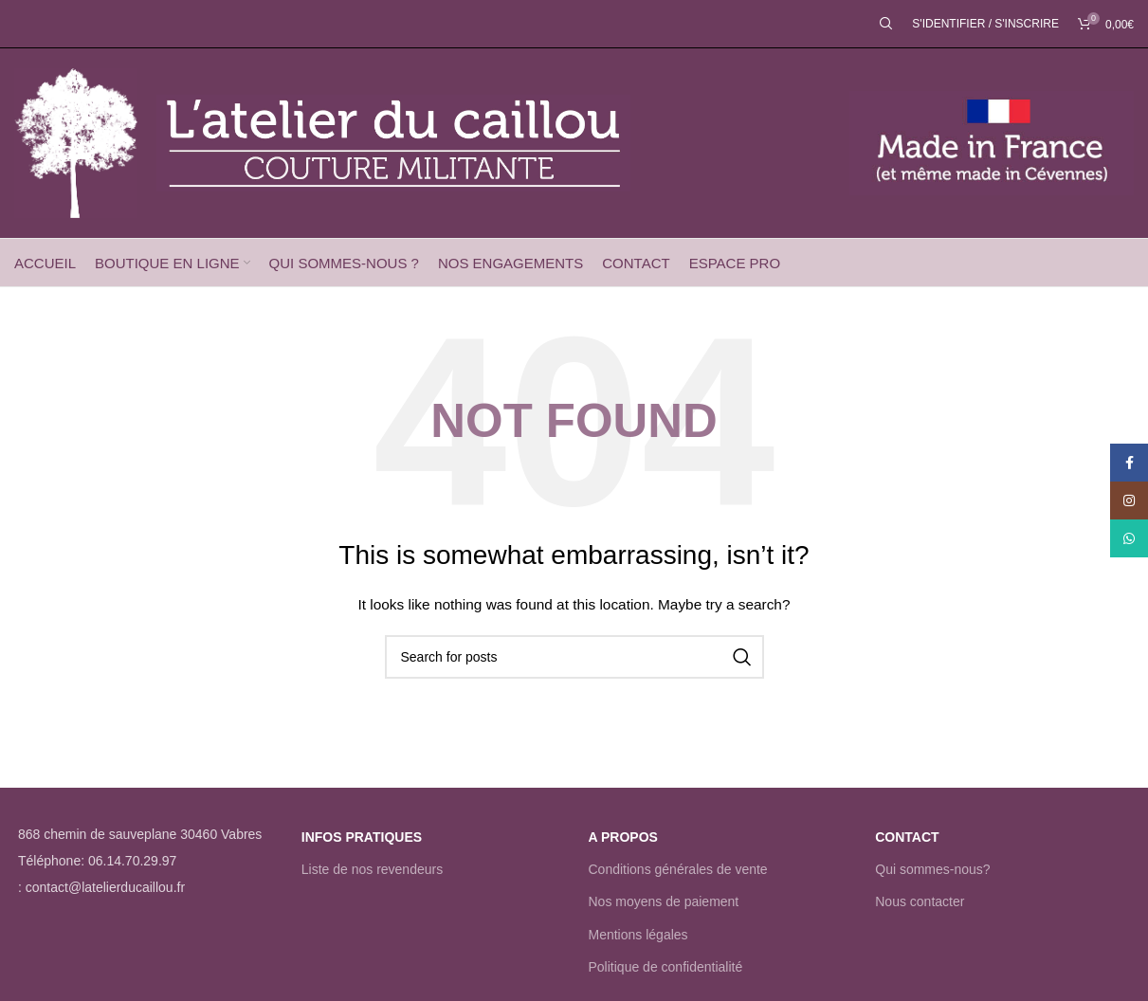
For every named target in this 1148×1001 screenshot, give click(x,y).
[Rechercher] (886, 24)
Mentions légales (638, 934)
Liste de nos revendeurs (372, 869)
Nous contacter (919, 901)
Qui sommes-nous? (932, 869)
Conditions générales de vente (678, 869)
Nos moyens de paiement (664, 901)
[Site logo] (75, 142)
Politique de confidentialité (666, 966)
